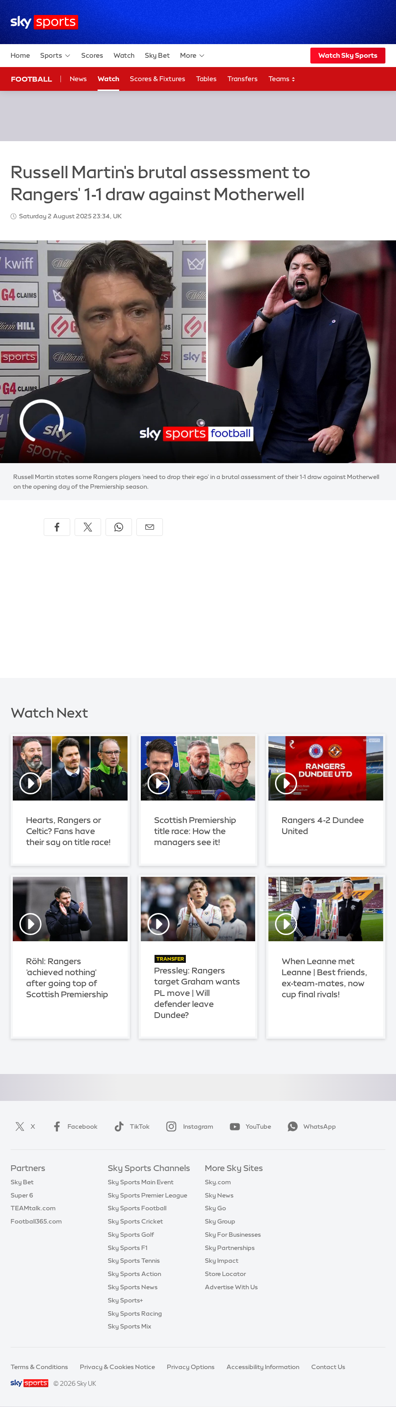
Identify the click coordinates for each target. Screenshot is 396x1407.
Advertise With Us (231, 1287)
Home (20, 55)
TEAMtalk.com (33, 1208)
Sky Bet (157, 55)
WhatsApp (310, 1126)
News (78, 78)
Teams (282, 79)
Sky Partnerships (230, 1248)
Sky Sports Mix (129, 1326)
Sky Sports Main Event (140, 1182)
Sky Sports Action (134, 1274)
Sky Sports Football (137, 1208)
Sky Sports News (133, 1287)
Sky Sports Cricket (135, 1221)
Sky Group (220, 1221)
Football (31, 78)
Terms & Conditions (39, 1367)
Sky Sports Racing (135, 1313)
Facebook (73, 1126)
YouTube (248, 1126)
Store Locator (225, 1274)
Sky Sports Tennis (134, 1260)
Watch (124, 55)
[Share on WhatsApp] (119, 527)
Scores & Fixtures (157, 78)
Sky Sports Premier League (147, 1195)
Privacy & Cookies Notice (117, 1367)
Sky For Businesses (233, 1234)
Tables (206, 78)
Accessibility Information (262, 1367)
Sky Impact (221, 1260)
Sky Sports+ (125, 1300)
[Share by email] (149, 527)
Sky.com (218, 1182)
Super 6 (22, 1195)
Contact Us (328, 1367)
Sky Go (215, 1208)
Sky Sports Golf (131, 1234)
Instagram (187, 1126)
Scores (92, 55)
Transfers (242, 78)
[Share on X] (88, 527)
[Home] (44, 22)
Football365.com (36, 1221)
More (192, 55)
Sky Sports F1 (127, 1248)
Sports (55, 55)
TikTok (130, 1126)
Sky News (219, 1195)
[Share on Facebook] (57, 527)
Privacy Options (191, 1367)
